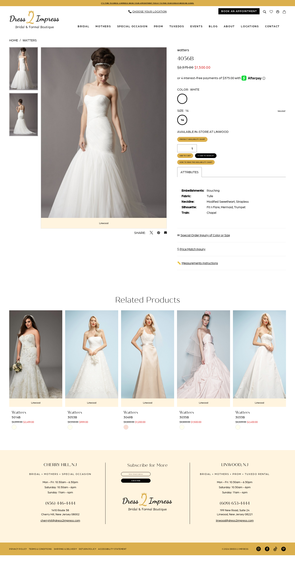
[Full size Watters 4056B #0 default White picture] (104, 139)
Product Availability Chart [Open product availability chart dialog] (204, 142)
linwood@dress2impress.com (235, 535)
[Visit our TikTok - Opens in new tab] (275, 563)
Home (13, 41)
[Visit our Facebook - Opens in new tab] (267, 563)
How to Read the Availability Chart (211, 175)
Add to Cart (191, 163)
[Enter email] (147, 490)
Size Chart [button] (279, 112)
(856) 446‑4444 (60, 518)
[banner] (34, 20)
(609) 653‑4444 (235, 518)
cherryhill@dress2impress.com (60, 535)
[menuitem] (147, 12)
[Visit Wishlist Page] (271, 12)
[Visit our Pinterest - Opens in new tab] (283, 563)
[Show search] (264, 12)
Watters (30, 41)
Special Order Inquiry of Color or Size (205, 250)
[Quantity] (187, 153)
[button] (278, 12)
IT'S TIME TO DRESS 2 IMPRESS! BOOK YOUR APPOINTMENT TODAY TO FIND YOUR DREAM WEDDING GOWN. (147, 4)
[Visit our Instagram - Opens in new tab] (258, 563)
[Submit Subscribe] (147, 501)
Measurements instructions (200, 278)
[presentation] (35, 373)
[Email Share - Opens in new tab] (165, 233)
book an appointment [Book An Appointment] (239, 12)
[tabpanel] (23, 71)
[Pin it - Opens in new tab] (158, 234)
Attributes (189, 187)
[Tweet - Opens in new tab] (151, 234)
